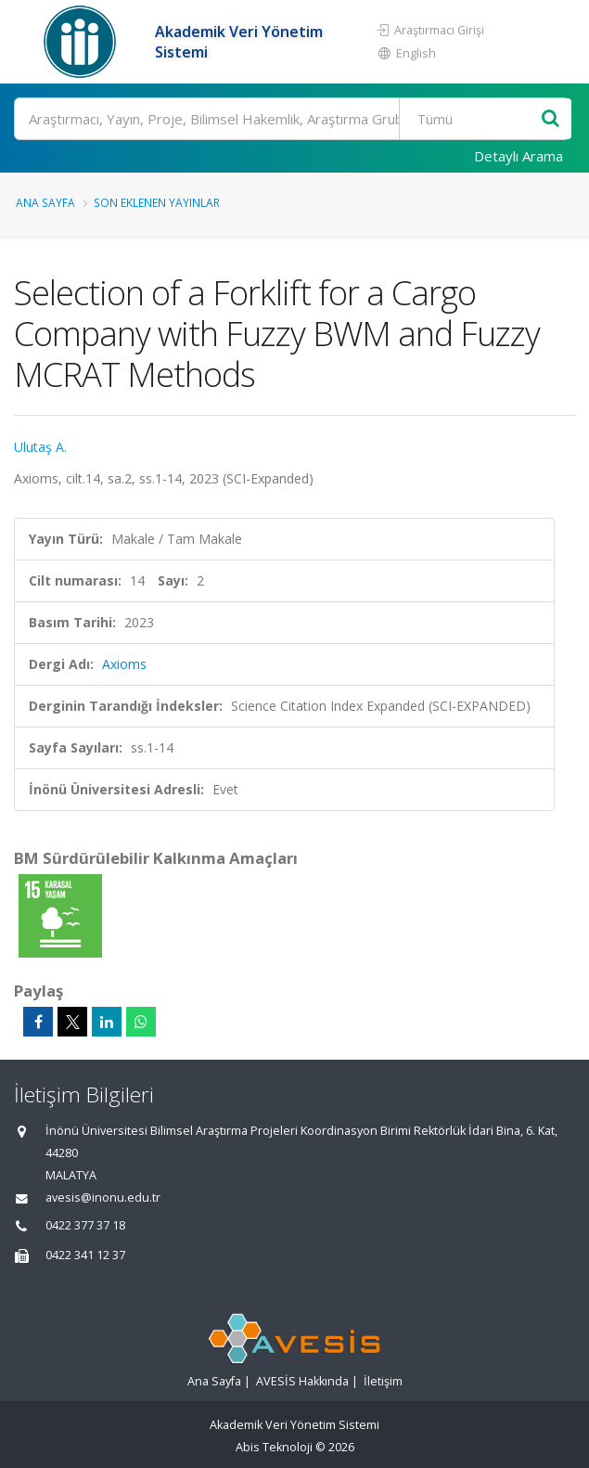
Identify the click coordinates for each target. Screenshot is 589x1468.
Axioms (124, 664)
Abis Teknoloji (274, 1447)
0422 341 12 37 (85, 1255)
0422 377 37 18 (85, 1225)
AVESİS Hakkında (302, 1381)
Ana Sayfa (45, 202)
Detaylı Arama (518, 156)
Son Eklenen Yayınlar (157, 202)
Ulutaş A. (40, 447)
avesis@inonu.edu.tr (102, 1197)
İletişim (383, 1381)
